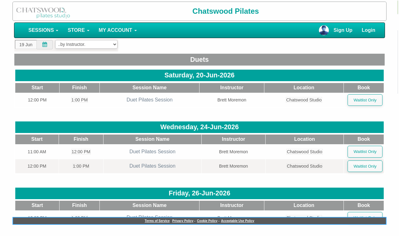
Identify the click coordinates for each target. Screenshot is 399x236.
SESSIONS (43, 30)
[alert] (397, 7)
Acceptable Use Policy (237, 221)
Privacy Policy (183, 221)
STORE (78, 30)
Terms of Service (157, 221)
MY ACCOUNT (118, 30)
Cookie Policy (207, 221)
